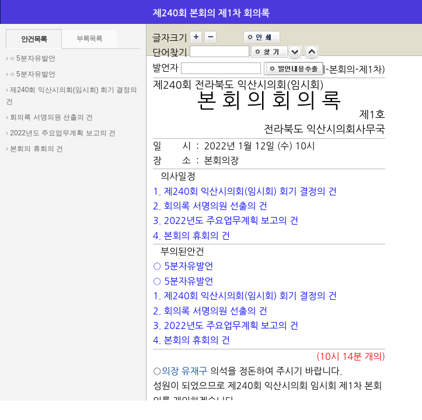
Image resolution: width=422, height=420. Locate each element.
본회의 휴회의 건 (36, 149)
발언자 (165, 67)
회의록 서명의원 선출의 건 (51, 117)
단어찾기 (169, 52)
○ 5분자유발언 (32, 58)
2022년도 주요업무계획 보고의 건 (63, 133)
